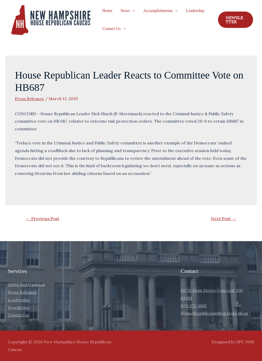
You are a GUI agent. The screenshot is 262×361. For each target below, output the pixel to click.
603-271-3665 (194, 305)
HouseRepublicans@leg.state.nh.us (214, 313)
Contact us (18, 314)
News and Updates (26, 284)
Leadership (195, 10)
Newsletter (19, 307)
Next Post (223, 218)
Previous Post (42, 218)
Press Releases (29, 98)
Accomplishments (158, 10)
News (125, 10)
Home (107, 10)
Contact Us (111, 28)
